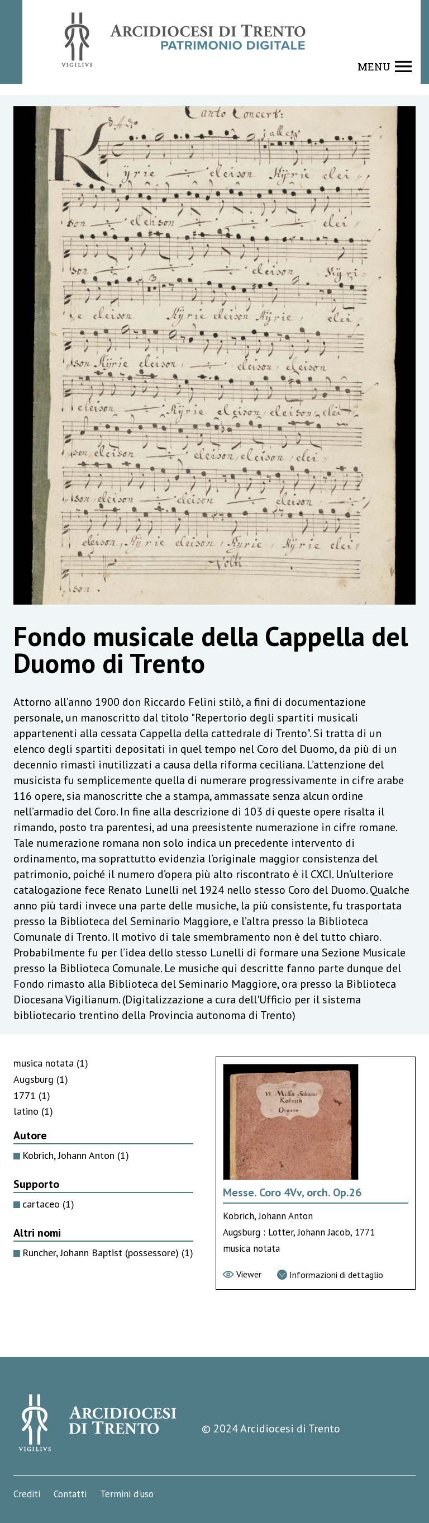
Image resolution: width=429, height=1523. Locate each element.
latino (33, 1111)
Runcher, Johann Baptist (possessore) (107, 1252)
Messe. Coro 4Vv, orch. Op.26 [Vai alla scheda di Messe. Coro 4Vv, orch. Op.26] (292, 1192)
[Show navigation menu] (385, 66)
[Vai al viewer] (242, 1274)
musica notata (50, 1063)
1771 (31, 1095)
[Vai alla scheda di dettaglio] (330, 1274)
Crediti (26, 1494)
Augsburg (40, 1079)
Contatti (70, 1494)
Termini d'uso (127, 1494)
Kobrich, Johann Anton (75, 1155)
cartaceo (48, 1203)
